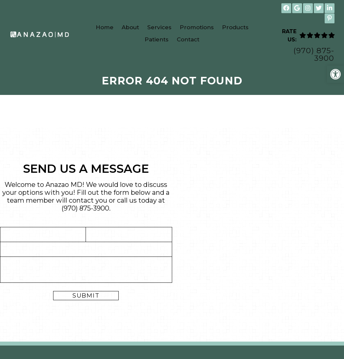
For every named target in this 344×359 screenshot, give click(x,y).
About (130, 27)
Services (159, 27)
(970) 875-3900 (313, 54)
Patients (157, 39)
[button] (335, 74)
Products (235, 27)
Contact (188, 39)
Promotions (197, 27)
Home (104, 27)
